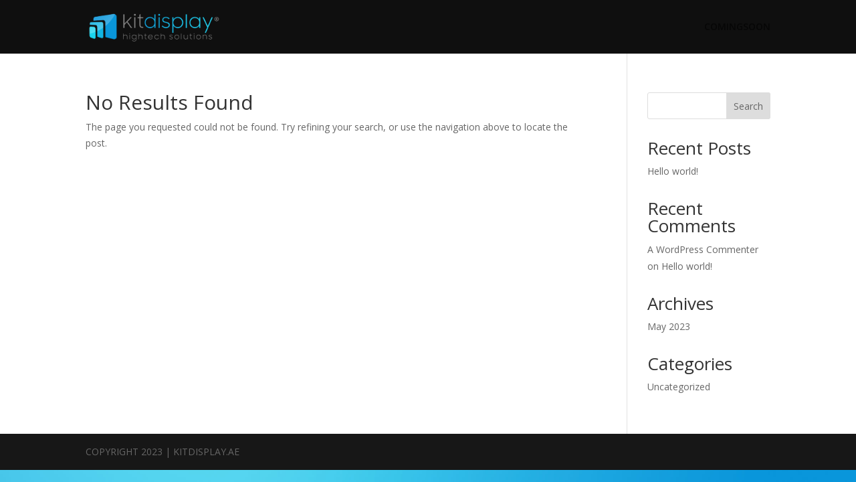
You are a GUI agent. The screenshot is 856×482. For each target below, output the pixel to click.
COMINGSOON (737, 27)
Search (748, 106)
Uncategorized (678, 386)
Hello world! (672, 171)
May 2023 (668, 326)
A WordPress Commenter (702, 249)
